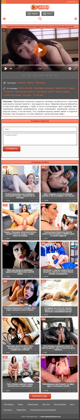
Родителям (21, 411)
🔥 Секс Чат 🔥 (72, 2)
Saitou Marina (26, 88)
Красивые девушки (44, 88)
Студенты (8, 91)
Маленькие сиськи (25, 91)
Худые (71, 88)
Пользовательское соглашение (43, 411)
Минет (30, 82)
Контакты (8, 411)
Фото (72, 406)
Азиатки (21, 82)
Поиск (20, 406)
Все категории (60, 406)
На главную (8, 406)
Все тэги (46, 406)
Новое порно (33, 406)
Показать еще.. (40, 397)
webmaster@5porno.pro (53, 418)
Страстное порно (12, 95)
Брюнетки (61, 88)
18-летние (38, 95)
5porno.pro (34, 418)
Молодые (40, 82)
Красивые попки (45, 91)
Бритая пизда (62, 91)
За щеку (27, 95)
